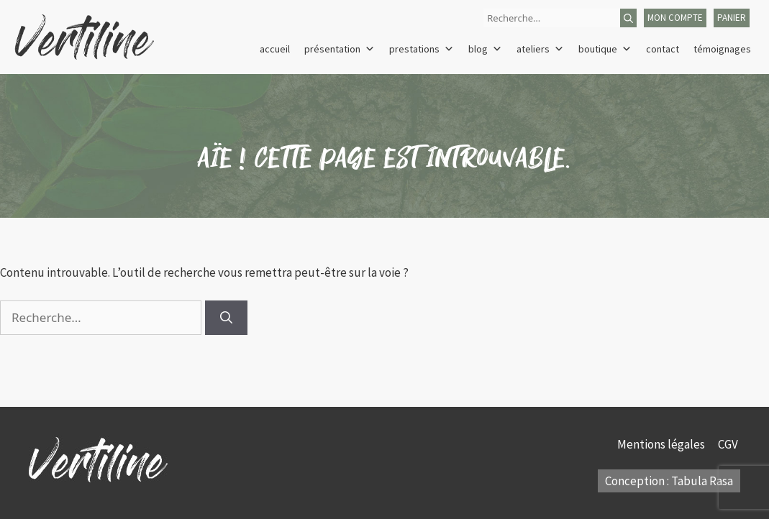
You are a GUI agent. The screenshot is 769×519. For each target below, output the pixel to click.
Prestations (421, 48)
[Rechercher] (628, 18)
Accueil (275, 48)
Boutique (605, 48)
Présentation (339, 48)
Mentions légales (662, 444)
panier (731, 18)
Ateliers (540, 48)
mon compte (675, 18)
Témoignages (722, 48)
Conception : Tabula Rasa (669, 481)
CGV (729, 444)
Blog (485, 48)
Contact (662, 48)
